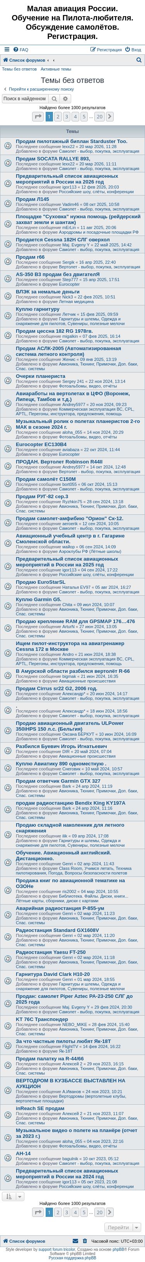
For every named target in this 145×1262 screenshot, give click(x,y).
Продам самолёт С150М (46, 479)
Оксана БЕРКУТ (78, 734)
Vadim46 (70, 204)
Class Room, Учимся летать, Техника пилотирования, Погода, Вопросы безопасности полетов (73, 870)
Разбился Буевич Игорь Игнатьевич (61, 746)
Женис (68, 359)
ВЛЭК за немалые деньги (48, 292)
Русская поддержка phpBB (72, 1258)
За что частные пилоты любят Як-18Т (63, 1041)
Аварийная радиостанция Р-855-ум (60, 908)
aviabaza (70, 449)
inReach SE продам (40, 1108)
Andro (67, 654)
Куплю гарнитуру (38, 309)
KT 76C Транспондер (42, 1019)
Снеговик (71, 769)
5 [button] (84, 116)
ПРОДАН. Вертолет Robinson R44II (59, 462)
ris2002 (69, 891)
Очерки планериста (40, 376)
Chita (67, 604)
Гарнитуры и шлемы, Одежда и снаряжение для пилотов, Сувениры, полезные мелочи (70, 321)
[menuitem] (20, 49)
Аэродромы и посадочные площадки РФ (98, 232)
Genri (67, 863)
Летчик (69, 314)
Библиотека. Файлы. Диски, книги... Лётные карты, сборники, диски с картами (72, 898)
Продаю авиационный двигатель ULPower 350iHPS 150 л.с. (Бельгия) (70, 726)
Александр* (73, 693)
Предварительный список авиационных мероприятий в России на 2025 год (67, 562)
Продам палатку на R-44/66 (50, 1058)
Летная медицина (76, 301)
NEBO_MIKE (74, 1024)
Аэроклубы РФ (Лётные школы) (90, 551)
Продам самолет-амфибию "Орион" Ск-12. (69, 518)
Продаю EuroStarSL (41, 582)
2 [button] (57, 116)
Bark (66, 786)
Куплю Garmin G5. (38, 599)
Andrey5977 (73, 404)
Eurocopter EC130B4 (41, 444)
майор (68, 546)
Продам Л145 (32, 199)
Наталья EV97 (76, 587)
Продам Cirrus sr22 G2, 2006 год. (56, 688)
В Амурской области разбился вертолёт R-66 (73, 671)
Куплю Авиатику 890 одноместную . (61, 764)
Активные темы (56, 69)
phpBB (118, 1249)
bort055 (69, 484)
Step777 (70, 279)
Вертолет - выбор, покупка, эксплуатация (99, 267)
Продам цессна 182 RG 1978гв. (54, 331)
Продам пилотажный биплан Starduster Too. (72, 141)
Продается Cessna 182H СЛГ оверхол (63, 240)
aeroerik (70, 523)
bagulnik (70, 1158)
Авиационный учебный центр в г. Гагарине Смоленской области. (70, 538)
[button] (38, 116)
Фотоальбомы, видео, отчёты (88, 386)
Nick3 (67, 297)
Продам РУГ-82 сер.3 (42, 496)
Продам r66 (30, 257)
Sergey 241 (73, 381)
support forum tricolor (57, 1249)
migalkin (70, 336)
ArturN (68, 626)
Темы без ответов (19, 69)
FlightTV (70, 1046)
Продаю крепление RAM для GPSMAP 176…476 (75, 621)
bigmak (69, 676)
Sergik (68, 262)
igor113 (69, 187)
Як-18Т (65, 1051)
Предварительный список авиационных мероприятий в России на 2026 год (67, 179)
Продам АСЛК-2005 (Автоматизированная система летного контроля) (68, 351)
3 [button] (66, 116)
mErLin (69, 227)
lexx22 (68, 146)
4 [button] (75, 116)
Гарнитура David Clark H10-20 (53, 974)
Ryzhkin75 (72, 501)
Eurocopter (69, 284)
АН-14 (23, 1153)
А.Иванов (71, 1091)
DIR (66, 751)
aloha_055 (72, 432)
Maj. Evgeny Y (76, 245)
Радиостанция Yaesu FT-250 (51, 952)
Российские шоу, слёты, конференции (96, 191)
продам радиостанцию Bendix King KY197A (70, 803)
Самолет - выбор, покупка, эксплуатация (99, 151)
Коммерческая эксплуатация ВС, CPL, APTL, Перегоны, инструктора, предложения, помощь (75, 411)
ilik (64, 836)
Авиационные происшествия (87, 681)
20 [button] (99, 116)
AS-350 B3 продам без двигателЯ (58, 274)
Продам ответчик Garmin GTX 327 (58, 781)
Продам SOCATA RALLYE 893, (53, 159)
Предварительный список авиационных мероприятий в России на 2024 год (67, 1173)
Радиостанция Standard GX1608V (57, 930)
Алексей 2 (72, 1063)
